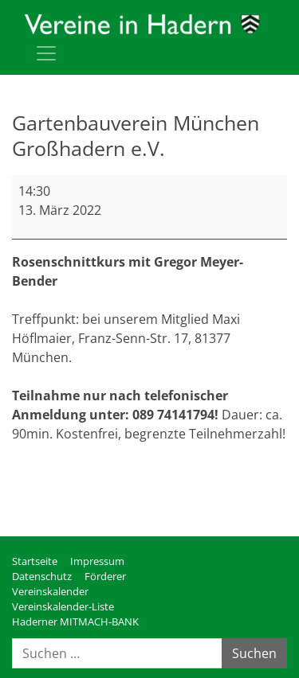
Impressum (97, 561)
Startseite (34, 561)
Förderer (105, 576)
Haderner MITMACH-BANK (75, 621)
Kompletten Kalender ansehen (195, 503)
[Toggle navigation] (46, 53)
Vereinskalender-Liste (63, 606)
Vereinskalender (50, 591)
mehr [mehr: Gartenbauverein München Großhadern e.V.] (28, 472)
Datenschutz (42, 576)
